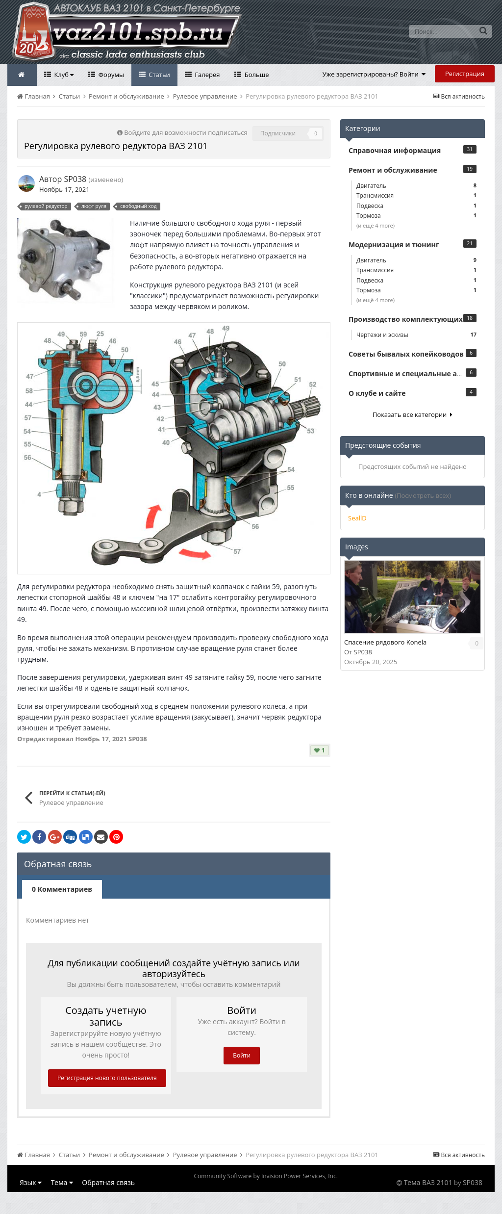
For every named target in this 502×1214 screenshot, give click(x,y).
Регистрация (464, 73)
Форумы (110, 74)
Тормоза (416, 215)
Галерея (206, 74)
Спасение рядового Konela (385, 642)
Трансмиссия (416, 195)
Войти (242, 1055)
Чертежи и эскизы (416, 335)
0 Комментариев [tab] (62, 889)
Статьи (158, 74)
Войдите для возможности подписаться (185, 132)
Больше (256, 74)
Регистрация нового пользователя (107, 1078)
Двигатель (416, 185)
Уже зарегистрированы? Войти (374, 74)
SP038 (75, 179)
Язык (31, 1182)
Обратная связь (108, 1182)
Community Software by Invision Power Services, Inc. (265, 1176)
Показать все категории (412, 414)
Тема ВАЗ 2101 (428, 1182)
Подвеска (416, 206)
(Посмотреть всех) (423, 495)
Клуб (63, 74)
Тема (62, 1182)
